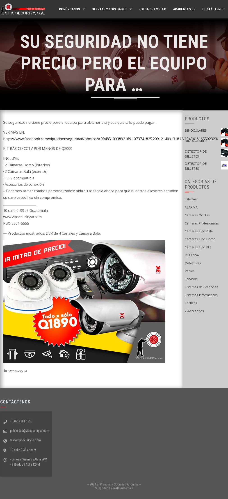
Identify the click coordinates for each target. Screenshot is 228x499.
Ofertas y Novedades (109, 9)
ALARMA (191, 207)
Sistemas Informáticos (201, 295)
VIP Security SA (17, 371)
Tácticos (191, 303)
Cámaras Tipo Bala (199, 231)
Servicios (191, 279)
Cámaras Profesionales (202, 223)
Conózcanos (69, 9)
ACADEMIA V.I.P (184, 9)
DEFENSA (192, 255)
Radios (190, 271)
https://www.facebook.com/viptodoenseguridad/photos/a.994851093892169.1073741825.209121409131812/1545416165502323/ (110, 138)
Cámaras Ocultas (197, 215)
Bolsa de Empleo (152, 9)
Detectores (193, 263)
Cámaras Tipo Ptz (198, 247)
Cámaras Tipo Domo (200, 239)
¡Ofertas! (191, 199)
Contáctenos (213, 9)
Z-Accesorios (194, 311)
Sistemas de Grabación (201, 287)
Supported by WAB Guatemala (114, 488)
